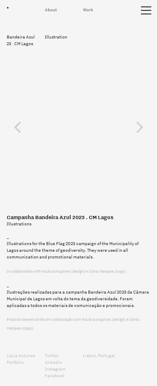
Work (88, 10)
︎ (146, 10)
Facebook (55, 375)
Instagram (56, 369)
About (51, 10)
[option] (78, 127)
